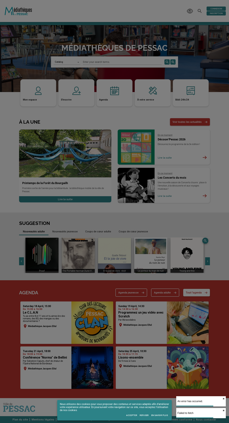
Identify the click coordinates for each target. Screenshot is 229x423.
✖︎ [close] (224, 398)
